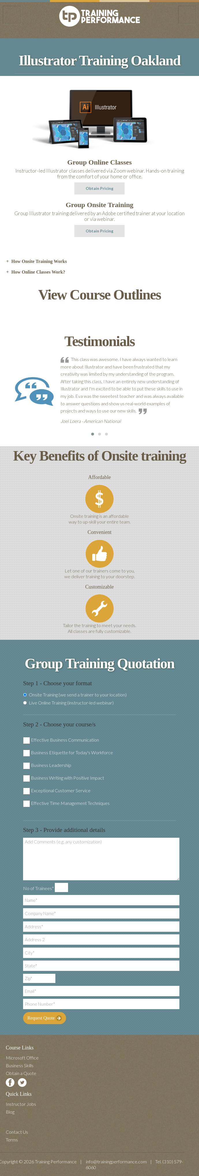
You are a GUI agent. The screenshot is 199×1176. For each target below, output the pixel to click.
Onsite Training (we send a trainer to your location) (75, 695)
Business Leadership (51, 765)
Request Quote (44, 1018)
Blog (10, 1111)
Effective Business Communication (65, 739)
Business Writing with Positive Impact (67, 777)
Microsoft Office (22, 1057)
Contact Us (17, 1132)
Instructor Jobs (21, 1104)
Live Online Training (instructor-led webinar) (68, 703)
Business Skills (19, 1065)
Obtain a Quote (21, 1073)
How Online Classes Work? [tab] (35, 272)
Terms (12, 1139)
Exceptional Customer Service (61, 790)
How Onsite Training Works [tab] (36, 261)
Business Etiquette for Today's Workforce (72, 752)
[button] (92, 434)
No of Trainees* (38, 888)
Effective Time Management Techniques (70, 803)
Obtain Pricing (99, 188)
